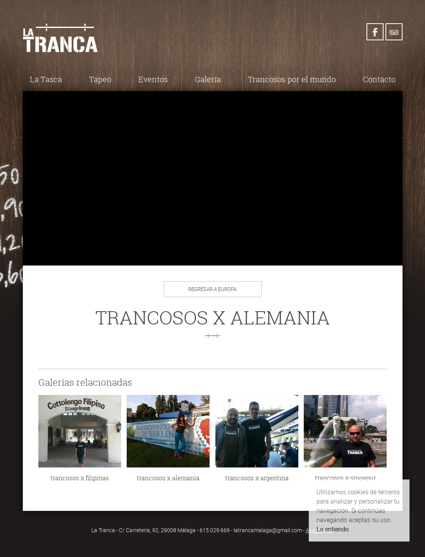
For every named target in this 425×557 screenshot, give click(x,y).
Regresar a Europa (212, 289)
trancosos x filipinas (79, 478)
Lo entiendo (333, 529)
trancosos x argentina (257, 478)
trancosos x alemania (168, 478)
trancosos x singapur (345, 478)
